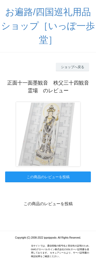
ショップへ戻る (72, 67)
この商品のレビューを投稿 (48, 177)
